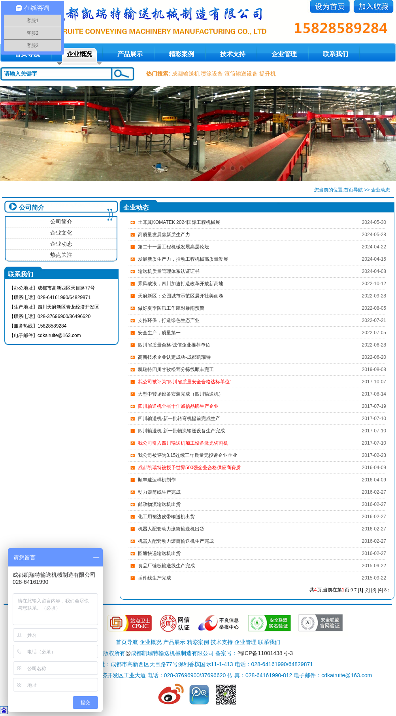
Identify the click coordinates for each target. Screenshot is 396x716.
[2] (367, 590)
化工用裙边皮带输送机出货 (166, 516)
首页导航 (353, 190)
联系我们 (335, 54)
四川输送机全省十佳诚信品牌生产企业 (178, 406)
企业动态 (61, 244)
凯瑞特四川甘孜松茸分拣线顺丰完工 (176, 369)
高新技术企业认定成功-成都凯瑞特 (174, 357)
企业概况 (79, 54)
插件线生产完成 (154, 578)
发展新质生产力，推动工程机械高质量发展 (183, 259)
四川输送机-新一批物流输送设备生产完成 (181, 431)
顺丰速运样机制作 (157, 480)
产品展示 (130, 54)
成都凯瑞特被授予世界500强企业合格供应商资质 (189, 467)
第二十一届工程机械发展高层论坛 (173, 247)
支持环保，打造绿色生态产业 (169, 320)
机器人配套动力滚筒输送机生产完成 (176, 541)
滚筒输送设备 (241, 73)
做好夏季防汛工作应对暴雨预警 (171, 308)
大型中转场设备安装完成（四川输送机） (180, 394)
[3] (373, 590)
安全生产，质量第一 (159, 332)
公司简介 (61, 221)
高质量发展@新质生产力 (164, 234)
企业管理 (284, 54)
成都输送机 (186, 73)
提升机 (267, 73)
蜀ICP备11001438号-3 (265, 653)
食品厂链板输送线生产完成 (166, 565)
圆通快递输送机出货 (159, 553)
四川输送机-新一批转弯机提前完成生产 (179, 418)
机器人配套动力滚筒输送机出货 (171, 529)
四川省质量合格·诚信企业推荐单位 (174, 345)
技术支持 (232, 54)
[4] (380, 590)
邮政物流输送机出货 (159, 504)
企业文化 (61, 232)
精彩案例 (181, 54)
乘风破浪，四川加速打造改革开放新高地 (180, 283)
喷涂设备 (212, 73)
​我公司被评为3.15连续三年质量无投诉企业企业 (187, 455)
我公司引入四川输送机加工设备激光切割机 (183, 443)
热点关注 (61, 255)
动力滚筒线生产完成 (159, 492)
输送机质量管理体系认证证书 (169, 271)
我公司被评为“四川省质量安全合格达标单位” (184, 382)
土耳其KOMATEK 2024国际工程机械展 (179, 222)
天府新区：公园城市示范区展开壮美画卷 (180, 296)
